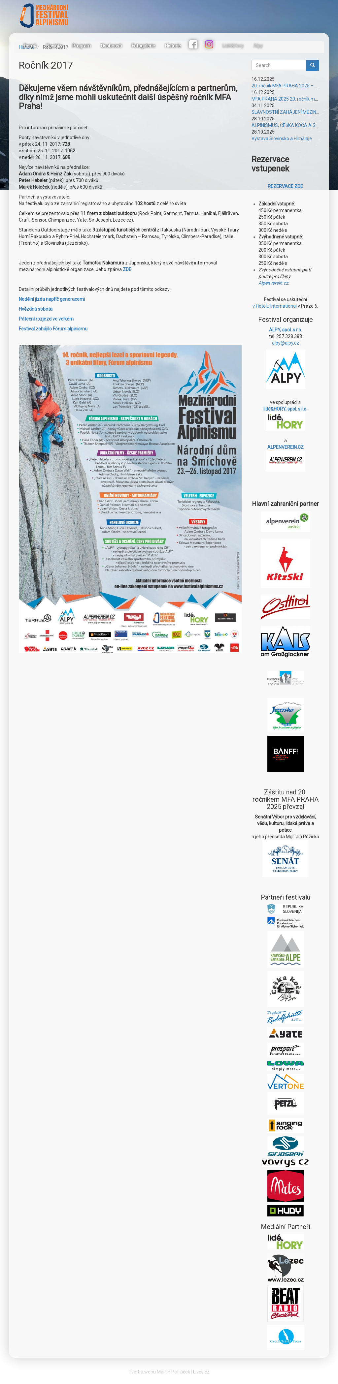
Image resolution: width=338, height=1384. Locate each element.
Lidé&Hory (233, 45)
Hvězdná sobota (35, 309)
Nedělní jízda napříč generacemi (52, 299)
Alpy (258, 45)
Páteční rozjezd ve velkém (46, 319)
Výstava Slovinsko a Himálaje (282, 138)
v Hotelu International (275, 306)
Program (81, 45)
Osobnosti (111, 45)
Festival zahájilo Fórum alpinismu (53, 328)
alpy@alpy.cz (285, 343)
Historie (173, 45)
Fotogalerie (143, 45)
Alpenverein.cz (273, 283)
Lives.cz (201, 1371)
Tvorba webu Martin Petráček (159, 1371)
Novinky (54, 45)
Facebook (194, 45)
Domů (30, 45)
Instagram (210, 45)
